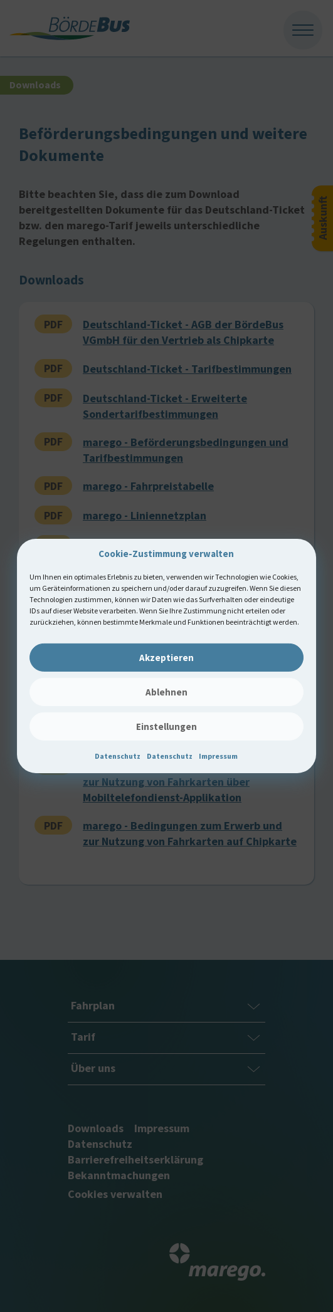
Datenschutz (117, 756)
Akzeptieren (166, 658)
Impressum (218, 756)
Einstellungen (166, 726)
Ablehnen (166, 692)
